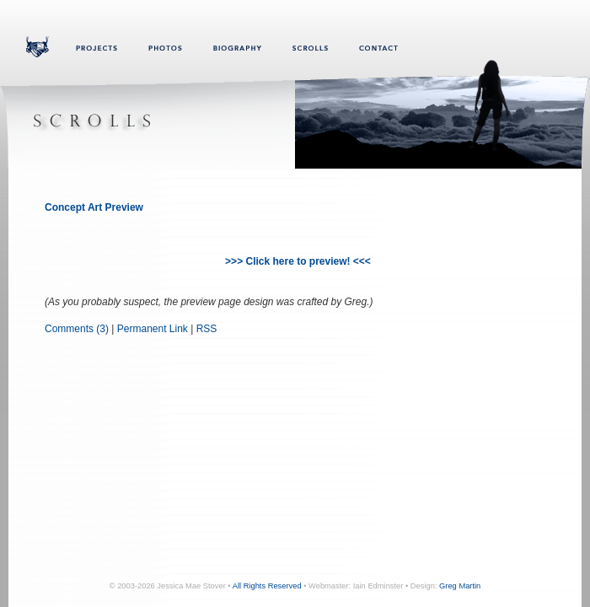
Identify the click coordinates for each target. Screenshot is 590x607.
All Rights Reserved (267, 586)
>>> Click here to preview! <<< (298, 261)
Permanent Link (152, 329)
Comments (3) (77, 329)
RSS (206, 329)
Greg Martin (459, 586)
